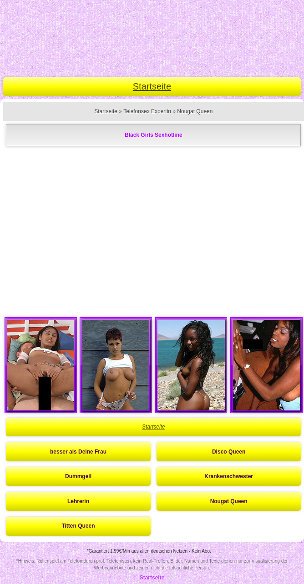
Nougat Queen (195, 111)
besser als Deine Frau (78, 452)
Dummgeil (78, 476)
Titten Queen (78, 526)
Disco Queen (228, 452)
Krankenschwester (228, 476)
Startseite (152, 86)
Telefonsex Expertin (147, 111)
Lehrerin (78, 501)
